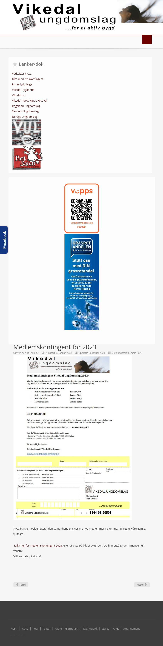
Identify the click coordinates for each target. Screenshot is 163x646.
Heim (14, 628)
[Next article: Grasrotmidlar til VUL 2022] (142, 584)
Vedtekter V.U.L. (22, 73)
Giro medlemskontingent (27, 79)
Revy (35, 628)
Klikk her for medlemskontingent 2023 (38, 545)
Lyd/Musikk (90, 628)
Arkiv (116, 628)
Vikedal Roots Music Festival (29, 100)
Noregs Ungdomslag (25, 117)
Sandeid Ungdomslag (25, 111)
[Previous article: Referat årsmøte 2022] (20, 584)
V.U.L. (24, 628)
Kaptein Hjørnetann (67, 628)
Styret (105, 628)
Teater (47, 628)
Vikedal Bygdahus (23, 90)
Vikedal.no (18, 95)
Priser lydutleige (22, 84)
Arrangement (131, 628)
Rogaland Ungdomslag (26, 106)
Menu (147, 39)
